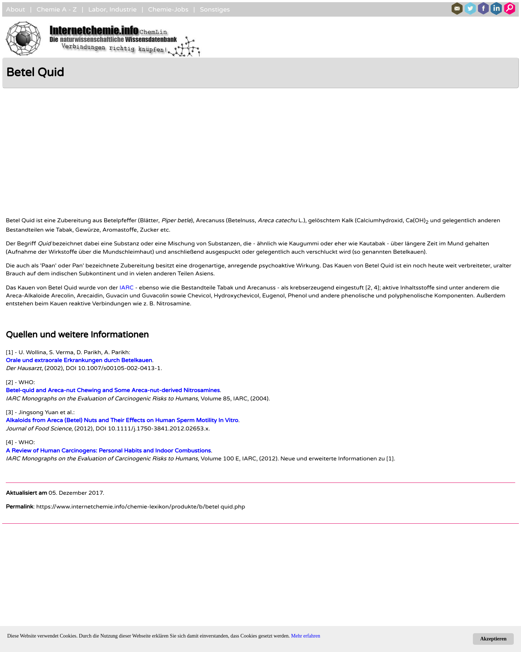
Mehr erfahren (305, 636)
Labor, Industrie (112, 9)
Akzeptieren (493, 639)
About (15, 9)
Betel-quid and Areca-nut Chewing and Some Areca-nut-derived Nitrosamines (113, 390)
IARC (126, 287)
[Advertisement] (174, 149)
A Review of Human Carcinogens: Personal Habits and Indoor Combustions (108, 450)
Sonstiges (215, 9)
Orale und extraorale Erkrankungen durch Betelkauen (79, 360)
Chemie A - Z (57, 9)
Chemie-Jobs (168, 9)
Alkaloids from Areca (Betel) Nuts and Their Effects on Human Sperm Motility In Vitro (122, 420)
